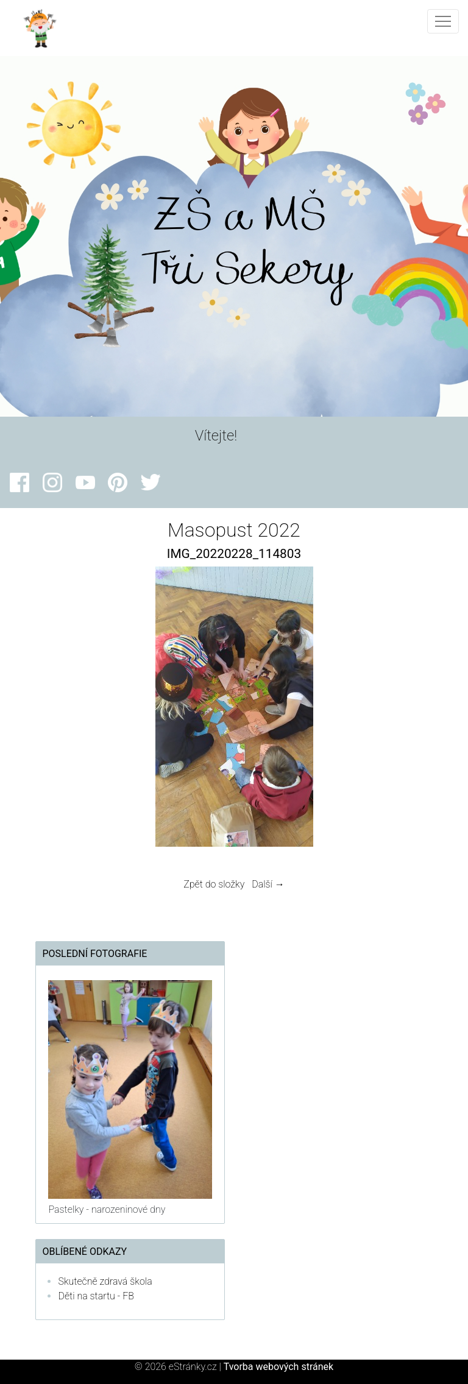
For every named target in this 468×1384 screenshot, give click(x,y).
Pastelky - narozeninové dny (106, 1209)
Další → (268, 884)
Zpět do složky (213, 884)
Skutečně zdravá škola (105, 1281)
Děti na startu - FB (96, 1296)
